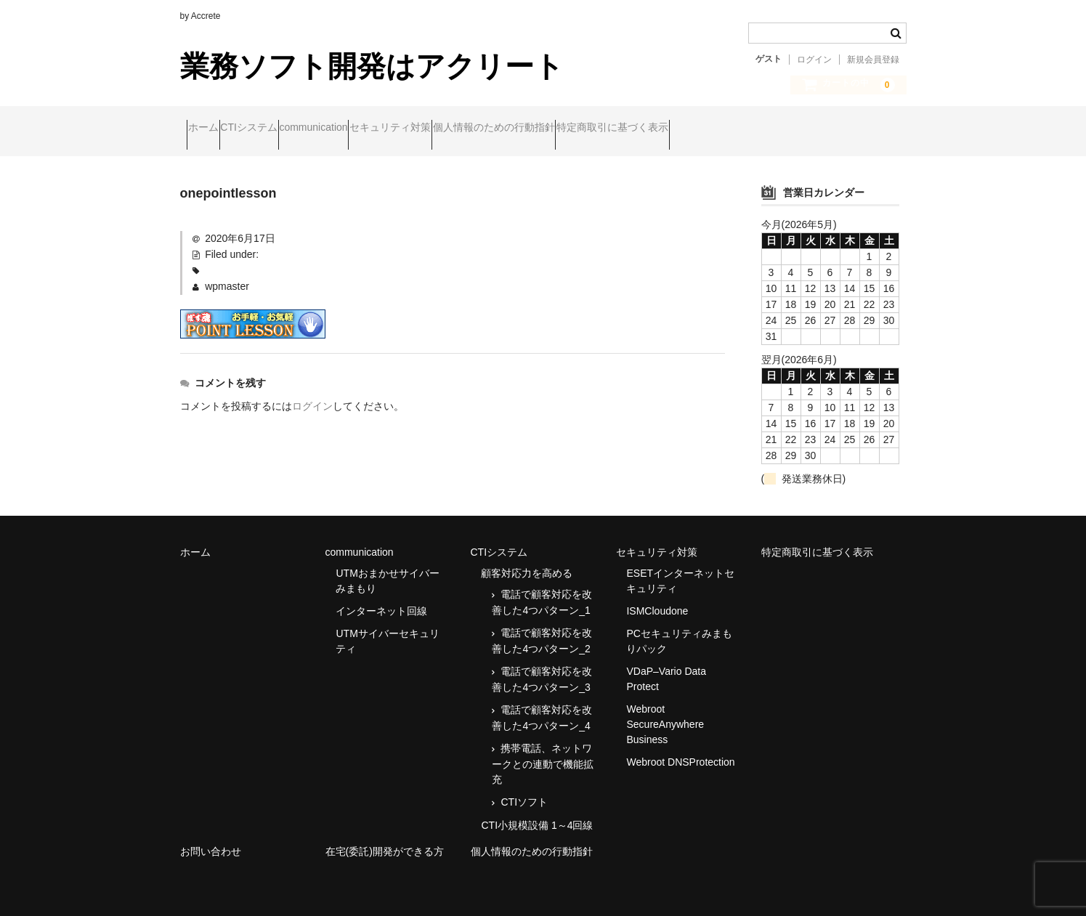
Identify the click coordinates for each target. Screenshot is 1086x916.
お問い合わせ (210, 839)
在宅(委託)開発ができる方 (384, 839)
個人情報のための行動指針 (612, 128)
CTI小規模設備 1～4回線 (537, 813)
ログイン (814, 59)
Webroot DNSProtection (680, 749)
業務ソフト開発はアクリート (372, 66)
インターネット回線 (381, 598)
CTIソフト (524, 789)
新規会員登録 (873, 59)
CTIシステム (283, 128)
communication (376, 128)
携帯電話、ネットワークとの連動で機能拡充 (542, 751)
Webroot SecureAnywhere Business (665, 712)
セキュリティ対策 (481, 128)
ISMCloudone (657, 598)
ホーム (210, 128)
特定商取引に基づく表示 (759, 128)
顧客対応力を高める (526, 561)
